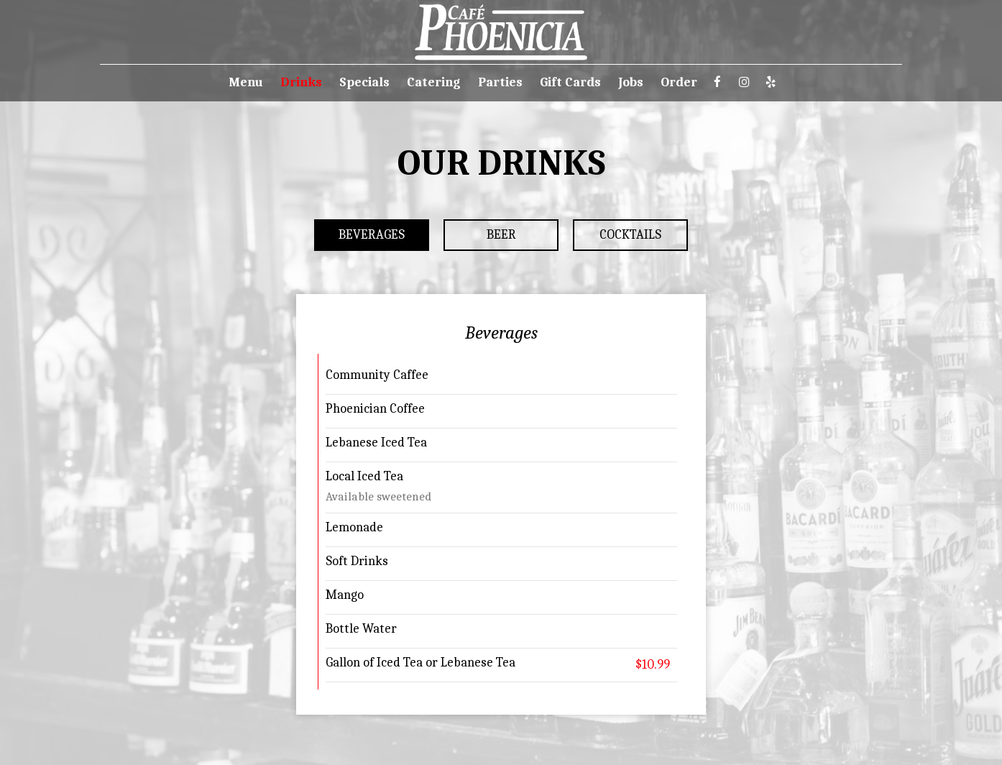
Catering (434, 82)
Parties (500, 82)
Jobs (630, 82)
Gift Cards (570, 82)
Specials (364, 82)
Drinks (301, 82)
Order (679, 82)
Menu (246, 82)
